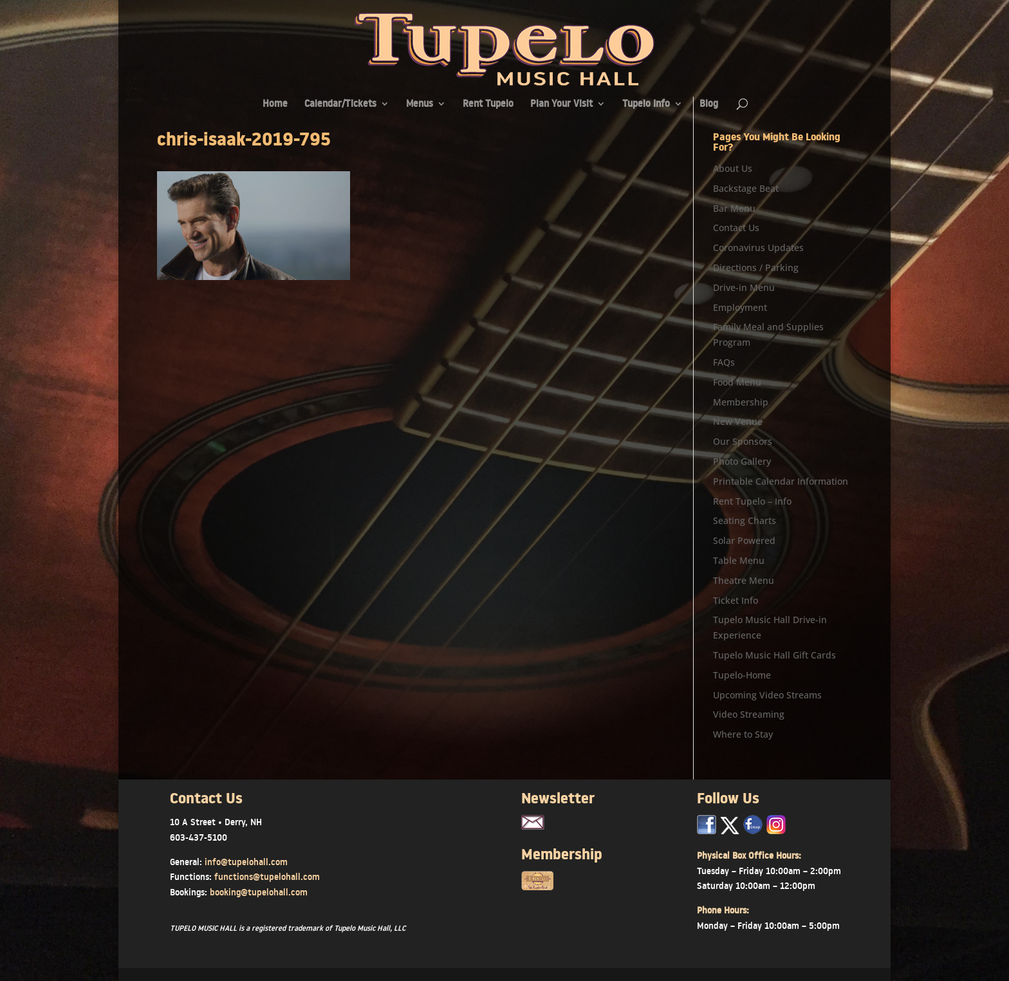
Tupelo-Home (742, 675)
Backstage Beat (746, 188)
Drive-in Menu (744, 287)
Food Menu (737, 382)
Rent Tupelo (488, 104)
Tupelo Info (646, 104)
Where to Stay (743, 734)
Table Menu (738, 560)
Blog (708, 104)
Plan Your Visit (561, 104)
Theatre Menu (743, 580)
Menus (419, 104)
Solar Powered (744, 540)
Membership (740, 402)
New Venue (738, 421)
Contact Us (736, 227)
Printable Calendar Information (780, 481)
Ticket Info (735, 600)
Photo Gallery (742, 461)
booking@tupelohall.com (259, 892)
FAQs (724, 362)
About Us (732, 168)
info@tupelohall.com (246, 861)
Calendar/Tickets (340, 104)
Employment (740, 307)
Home (275, 104)
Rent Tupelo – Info (752, 501)
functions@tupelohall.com (267, 876)
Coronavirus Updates (758, 247)
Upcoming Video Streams (767, 695)
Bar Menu (734, 208)
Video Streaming (748, 714)
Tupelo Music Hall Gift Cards (774, 655)
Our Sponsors (742, 441)
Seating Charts (744, 520)
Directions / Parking (756, 267)
